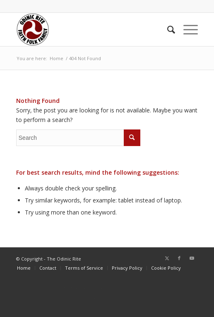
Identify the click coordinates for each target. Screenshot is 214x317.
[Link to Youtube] (191, 258)
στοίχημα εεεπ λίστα (107, 297)
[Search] (167, 29)
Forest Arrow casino (107, 307)
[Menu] (186, 29)
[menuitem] (167, 29)
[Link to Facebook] (179, 258)
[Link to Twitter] (167, 258)
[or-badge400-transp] (89, 29)
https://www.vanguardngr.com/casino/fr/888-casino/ (107, 287)
